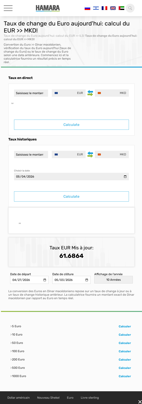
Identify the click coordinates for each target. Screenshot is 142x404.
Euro (70, 397)
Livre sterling (90, 397)
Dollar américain (18, 397)
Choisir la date (22, 170)
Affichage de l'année (108, 274)
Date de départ (20, 274)
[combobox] (69, 93)
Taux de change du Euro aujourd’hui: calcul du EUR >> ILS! (44, 35)
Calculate (71, 125)
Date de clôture (63, 274)
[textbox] (69, 93)
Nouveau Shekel (48, 397)
